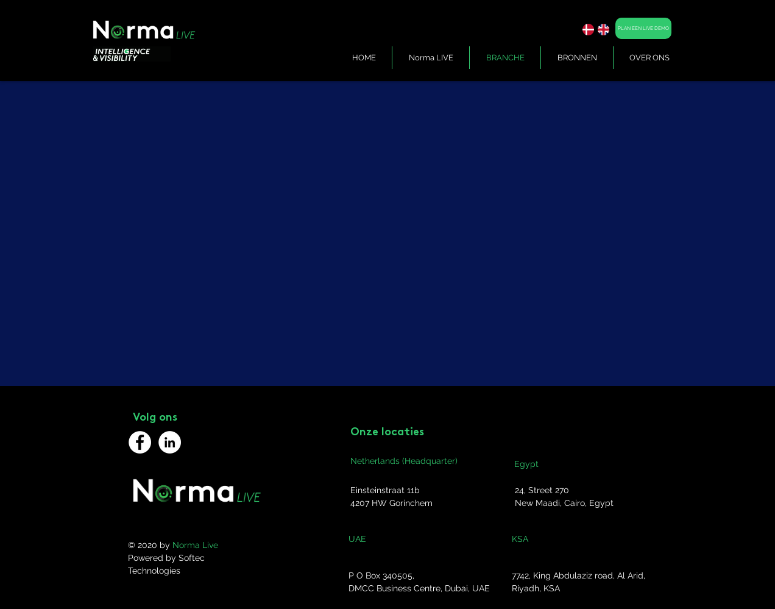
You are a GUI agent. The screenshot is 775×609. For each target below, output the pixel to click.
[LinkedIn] (169, 442)
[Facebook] (140, 442)
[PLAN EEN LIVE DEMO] (643, 28)
